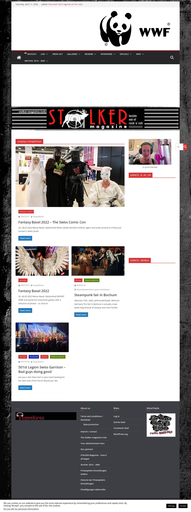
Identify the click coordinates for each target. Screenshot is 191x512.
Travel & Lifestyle (91, 280)
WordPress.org (121, 434)
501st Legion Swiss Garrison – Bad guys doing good (41, 369)
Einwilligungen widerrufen (93, 489)
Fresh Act (57, 54)
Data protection (91, 424)
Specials (124, 54)
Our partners (87, 449)
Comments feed (121, 428)
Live (43, 54)
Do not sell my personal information (21, 508)
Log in (116, 416)
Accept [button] (183, 506)
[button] (46, 54)
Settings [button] (171, 506)
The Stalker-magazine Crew (94, 437)
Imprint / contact (89, 431)
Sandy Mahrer (38, 216)
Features (22, 357)
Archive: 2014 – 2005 (35, 60)
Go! (185, 146)
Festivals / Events (26, 212)
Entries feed (119, 422)
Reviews (89, 54)
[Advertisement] (95, 85)
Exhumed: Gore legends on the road (65, 4)
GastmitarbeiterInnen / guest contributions (93, 289)
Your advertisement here (92, 443)
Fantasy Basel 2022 (33, 290)
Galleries (72, 54)
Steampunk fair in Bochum (95, 295)
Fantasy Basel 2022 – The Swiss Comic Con (52, 222)
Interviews (106, 54)
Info (138, 54)
